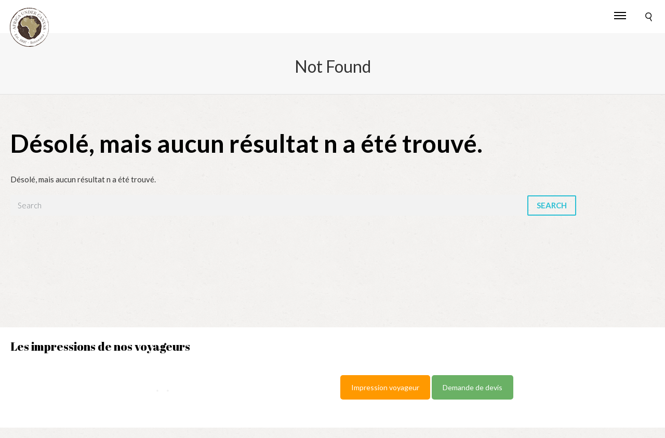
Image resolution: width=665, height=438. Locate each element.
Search (552, 205)
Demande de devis (472, 387)
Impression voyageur (385, 387)
